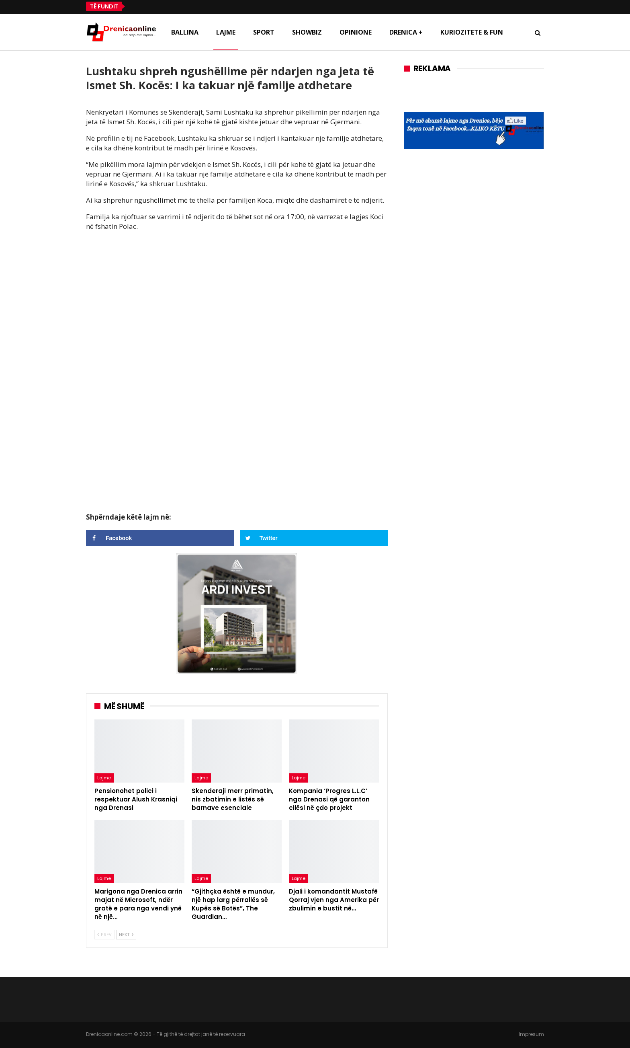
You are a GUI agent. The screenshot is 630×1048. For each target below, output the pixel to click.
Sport (263, 32)
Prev (104, 934)
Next (126, 934)
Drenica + (406, 32)
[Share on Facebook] (160, 538)
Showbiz (307, 32)
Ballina (184, 32)
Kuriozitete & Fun (471, 32)
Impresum (531, 1034)
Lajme (225, 32)
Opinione (356, 32)
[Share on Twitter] (314, 538)
